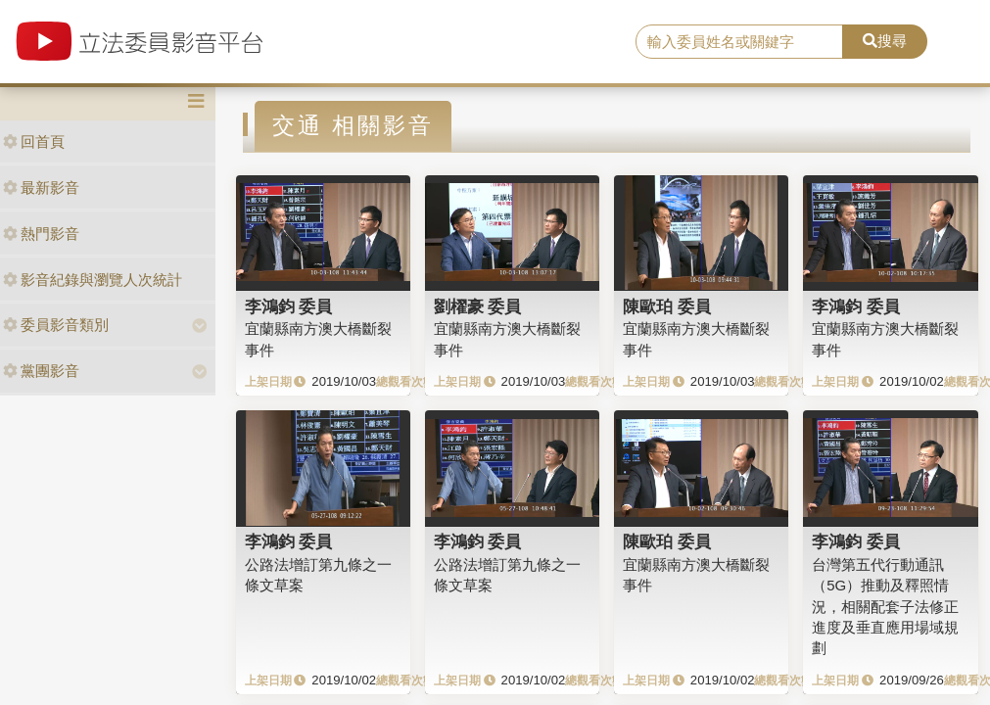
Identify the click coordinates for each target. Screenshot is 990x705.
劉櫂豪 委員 (478, 306)
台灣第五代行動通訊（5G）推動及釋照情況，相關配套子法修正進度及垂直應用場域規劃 (885, 606)
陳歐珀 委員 (667, 306)
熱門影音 (41, 233)
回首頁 (34, 141)
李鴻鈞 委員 (289, 306)
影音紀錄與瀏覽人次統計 (92, 279)
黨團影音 (41, 370)
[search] (739, 42)
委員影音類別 (56, 324)
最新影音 (41, 187)
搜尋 (885, 40)
